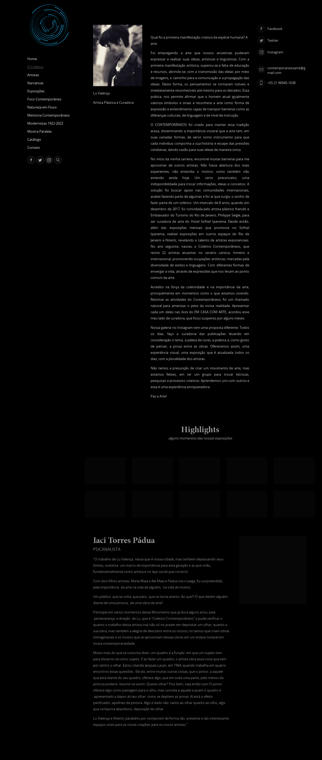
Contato (33, 147)
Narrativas (35, 83)
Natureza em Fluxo (42, 107)
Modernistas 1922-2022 (45, 123)
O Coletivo (35, 67)
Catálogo (34, 139)
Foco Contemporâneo (44, 99)
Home (32, 58)
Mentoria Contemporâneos (48, 115)
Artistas (33, 75)
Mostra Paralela (39, 131)
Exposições (35, 91)
